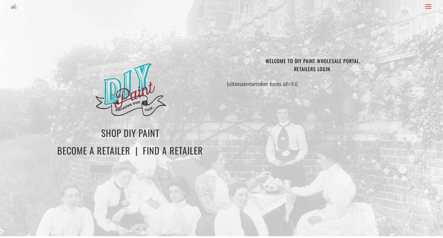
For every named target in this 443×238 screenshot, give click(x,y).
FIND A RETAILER (173, 150)
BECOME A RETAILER (93, 150)
